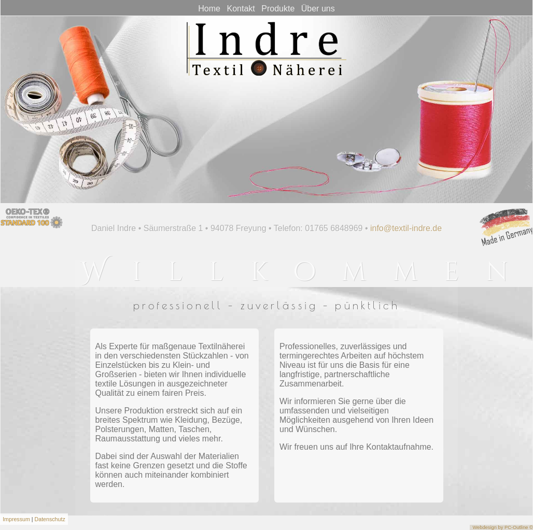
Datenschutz (50, 519)
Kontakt (241, 8)
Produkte (277, 8)
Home (209, 8)
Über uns (318, 8)
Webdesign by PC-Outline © (502, 527)
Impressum (16, 519)
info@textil (394, 228)
